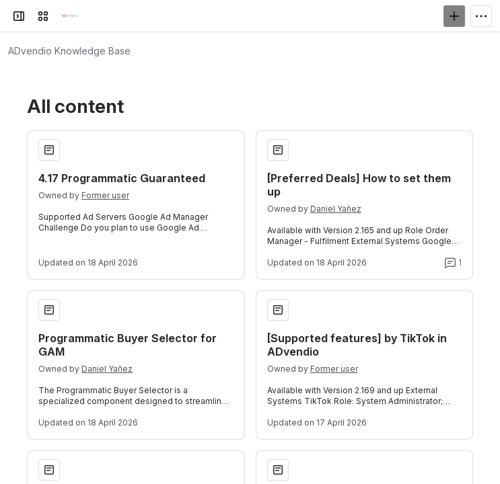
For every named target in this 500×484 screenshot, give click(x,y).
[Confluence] (70, 16)
